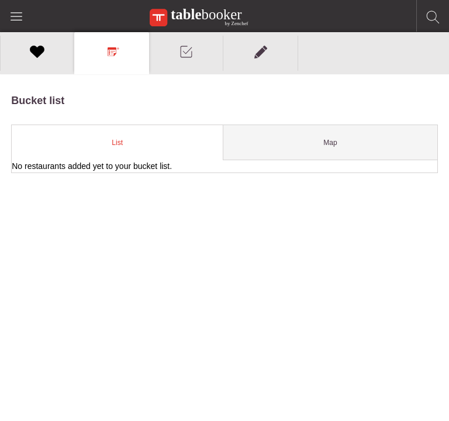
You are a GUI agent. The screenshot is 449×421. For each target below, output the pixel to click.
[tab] (117, 142)
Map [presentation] (330, 143)
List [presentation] (117, 143)
